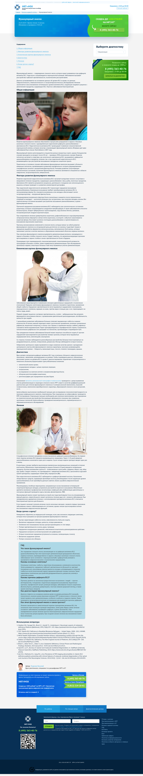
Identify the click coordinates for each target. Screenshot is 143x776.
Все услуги (94, 8)
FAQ (103, 729)
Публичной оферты (60, 729)
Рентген (84, 8)
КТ (64, 8)
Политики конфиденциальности (74, 729)
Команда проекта (107, 733)
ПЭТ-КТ (70, 8)
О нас (53, 8)
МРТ (59, 8)
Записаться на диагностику (115, 78)
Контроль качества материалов (111, 742)
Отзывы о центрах (107, 721)
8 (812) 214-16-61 (76, 687)
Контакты (105, 731)
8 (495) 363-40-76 (117, 8)
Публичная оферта (107, 738)
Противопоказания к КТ (109, 725)
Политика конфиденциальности (112, 740)
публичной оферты (66, 2)
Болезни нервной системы (110, 727)
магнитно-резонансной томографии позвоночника (43, 383)
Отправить (48, 728)
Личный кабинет (122, 11)
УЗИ (77, 8)
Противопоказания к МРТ (110, 723)
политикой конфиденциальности (81, 2)
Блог (103, 735)
